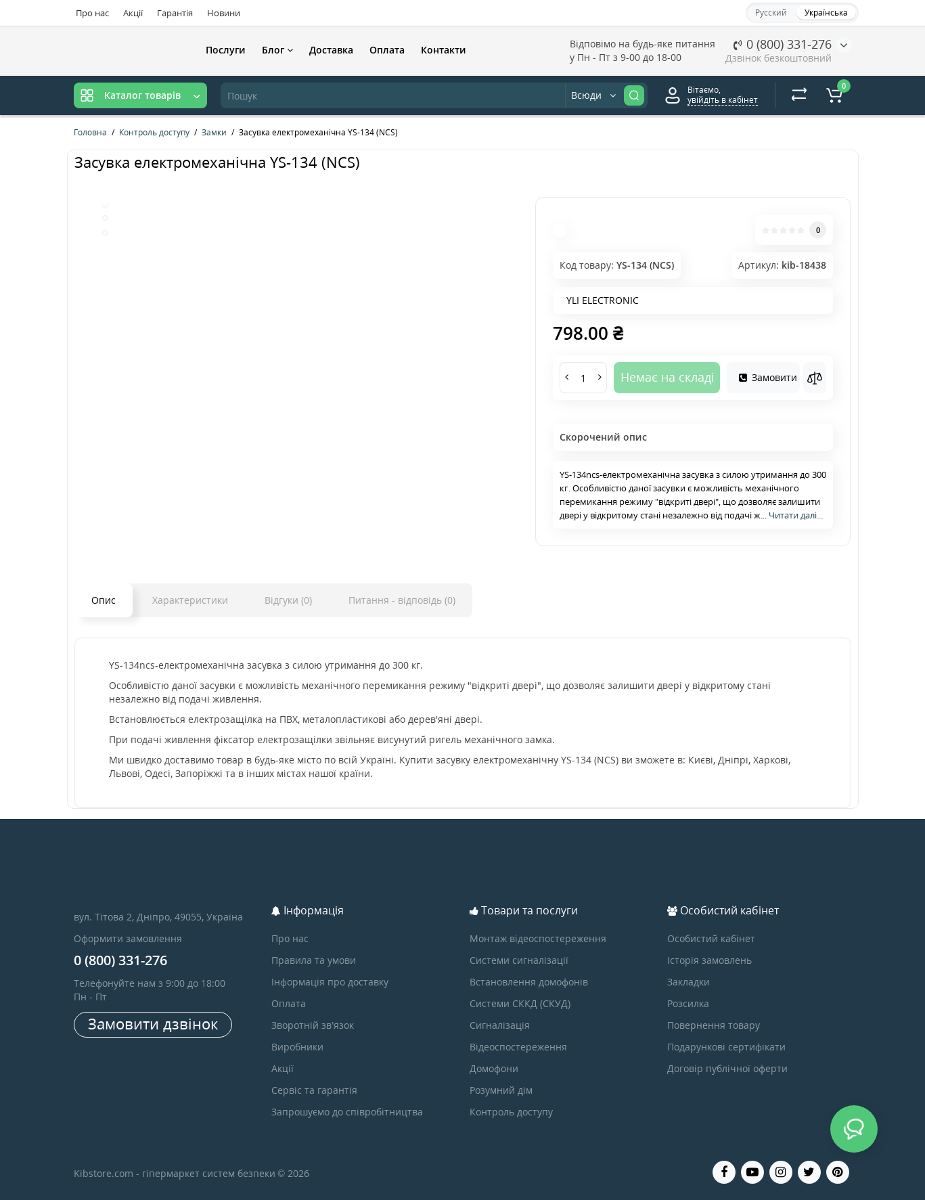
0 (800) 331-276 (783, 44)
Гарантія (175, 13)
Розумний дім (501, 1090)
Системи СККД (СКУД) (520, 1003)
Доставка (331, 49)
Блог (277, 49)
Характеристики (190, 600)
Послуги (226, 49)
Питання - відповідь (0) (401, 600)
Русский (771, 12)
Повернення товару (713, 1025)
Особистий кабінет (711, 938)
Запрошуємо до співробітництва (347, 1111)
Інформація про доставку (329, 981)
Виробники (297, 1046)
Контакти (443, 49)
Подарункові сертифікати (726, 1046)
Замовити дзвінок (153, 1023)
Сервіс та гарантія (314, 1090)
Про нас (92, 13)
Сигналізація (500, 1025)
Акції (133, 13)
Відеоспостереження (518, 1046)
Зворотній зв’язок (312, 1025)
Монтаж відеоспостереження (538, 938)
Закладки (688, 981)
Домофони (494, 1068)
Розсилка (688, 1003)
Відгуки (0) (288, 600)
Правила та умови (313, 960)
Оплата (387, 49)
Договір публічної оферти (727, 1068)
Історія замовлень (709, 960)
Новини (223, 13)
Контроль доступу (511, 1111)
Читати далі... (796, 515)
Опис (103, 600)
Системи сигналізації (519, 960)
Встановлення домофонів (529, 981)
